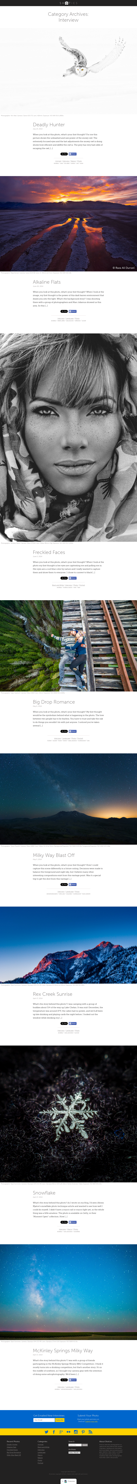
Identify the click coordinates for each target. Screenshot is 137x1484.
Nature (73, 161)
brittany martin (67, 587)
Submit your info (91, 1421)
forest (60, 740)
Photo (79, 161)
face (79, 587)
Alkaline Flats (47, 282)
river (88, 740)
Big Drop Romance (54, 702)
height (65, 740)
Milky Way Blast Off (54, 855)
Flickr (68, 1431)
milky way (62, 893)
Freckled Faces (49, 552)
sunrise (77, 1032)
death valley (61, 320)
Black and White (58, 585)
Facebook (53, 1431)
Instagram (75, 1431)
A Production (68, 1481)
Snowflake (44, 1193)
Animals (58, 161)
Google (61, 1431)
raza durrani (70, 320)
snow (81, 163)
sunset (84, 320)
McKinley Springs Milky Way (63, 1350)
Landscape (70, 318)
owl (77, 163)
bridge (49, 740)
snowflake (77, 1231)
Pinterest (83, 1431)
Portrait (82, 585)
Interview (66, 161)
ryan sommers (69, 1032)
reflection (78, 320)
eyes (61, 163)
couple (55, 740)
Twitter (46, 1431)
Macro (69, 1229)
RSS (90, 1431)
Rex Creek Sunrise (52, 994)
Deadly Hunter (49, 124)
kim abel (66, 163)
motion (73, 163)
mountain (69, 893)
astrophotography (52, 893)
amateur (56, 163)
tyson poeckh (86, 893)
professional (82, 740)
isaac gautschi (72, 740)
